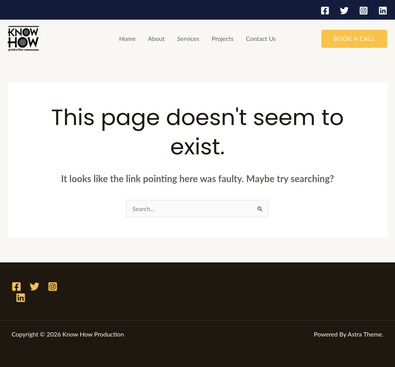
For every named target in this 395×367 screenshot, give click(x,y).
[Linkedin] (382, 10)
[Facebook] (325, 10)
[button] (354, 39)
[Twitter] (344, 10)
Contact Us (261, 38)
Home (127, 38)
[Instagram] (363, 10)
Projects (223, 38)
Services (188, 38)
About (156, 38)
